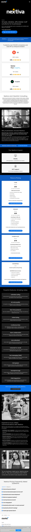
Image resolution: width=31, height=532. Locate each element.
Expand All (4, 486)
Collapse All (8, 486)
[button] (15, 489)
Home (2, 515)
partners (5, 515)
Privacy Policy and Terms (6, 524)
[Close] (30, 528)
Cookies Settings (12, 530)
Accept (18, 530)
